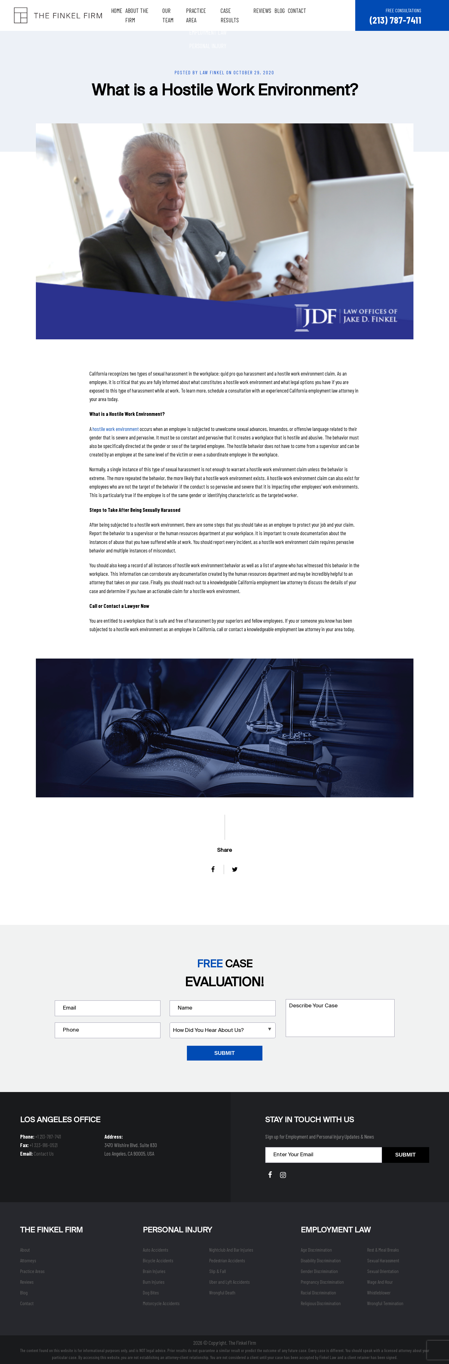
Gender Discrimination (319, 1271)
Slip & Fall (217, 1271)
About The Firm (149, 15)
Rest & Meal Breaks (383, 1249)
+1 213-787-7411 (48, 1136)
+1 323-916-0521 (44, 1145)
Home (122, 15)
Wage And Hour (380, 1281)
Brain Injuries (154, 1271)
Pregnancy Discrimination (322, 1281)
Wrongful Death (222, 1292)
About (25, 1249)
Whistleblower (378, 1292)
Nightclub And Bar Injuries (231, 1249)
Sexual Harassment (383, 1260)
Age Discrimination (316, 1249)
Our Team (179, 15)
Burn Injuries (153, 1281)
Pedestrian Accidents (227, 1260)
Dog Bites (151, 1292)
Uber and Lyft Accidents (229, 1281)
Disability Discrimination (321, 1260)
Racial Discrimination (318, 1292)
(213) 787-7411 (395, 19)
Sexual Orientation (383, 1271)
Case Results (241, 15)
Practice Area (208, 15)
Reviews (269, 15)
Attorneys (28, 1260)
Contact (303, 15)
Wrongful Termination (385, 1303)
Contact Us (44, 1153)
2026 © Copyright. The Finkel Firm (224, 1342)
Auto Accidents (155, 1249)
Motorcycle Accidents (161, 1303)
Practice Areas (32, 1271)
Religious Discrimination (321, 1303)
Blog (286, 15)
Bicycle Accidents (158, 1260)
